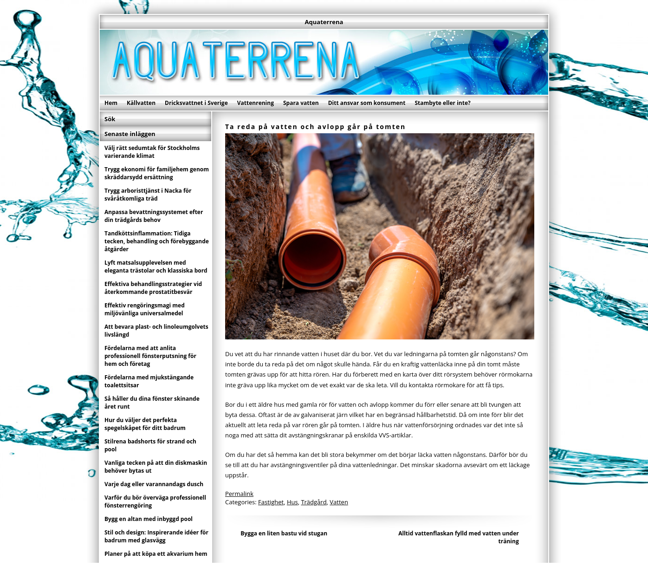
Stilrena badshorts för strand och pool (150, 445)
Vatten (339, 502)
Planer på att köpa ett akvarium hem (155, 554)
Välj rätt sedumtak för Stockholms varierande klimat (152, 152)
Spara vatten (301, 103)
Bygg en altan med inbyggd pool (148, 519)
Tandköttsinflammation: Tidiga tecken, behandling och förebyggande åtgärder (156, 241)
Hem (110, 103)
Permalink (239, 493)
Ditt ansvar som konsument (367, 103)
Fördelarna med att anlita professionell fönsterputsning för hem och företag (150, 356)
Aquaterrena (324, 22)
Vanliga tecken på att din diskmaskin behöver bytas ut (155, 467)
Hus (292, 502)
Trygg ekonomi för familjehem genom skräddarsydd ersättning (156, 173)
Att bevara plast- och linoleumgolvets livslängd (156, 331)
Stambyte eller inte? (442, 103)
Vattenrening (255, 103)
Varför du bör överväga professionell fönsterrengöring (155, 501)
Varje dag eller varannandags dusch (153, 484)
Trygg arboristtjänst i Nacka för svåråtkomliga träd (148, 194)
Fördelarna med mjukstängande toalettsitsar (149, 381)
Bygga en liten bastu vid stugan (283, 533)
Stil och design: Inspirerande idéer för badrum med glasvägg (156, 536)
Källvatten (141, 103)
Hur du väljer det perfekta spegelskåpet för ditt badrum (145, 424)
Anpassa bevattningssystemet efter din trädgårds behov (153, 216)
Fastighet (271, 502)
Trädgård (313, 502)
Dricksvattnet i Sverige (196, 103)
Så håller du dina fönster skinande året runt (152, 402)
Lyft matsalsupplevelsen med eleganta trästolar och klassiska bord (155, 266)
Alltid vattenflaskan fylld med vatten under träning (458, 537)
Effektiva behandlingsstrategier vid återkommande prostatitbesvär (153, 288)
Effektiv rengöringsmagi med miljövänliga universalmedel (144, 309)
